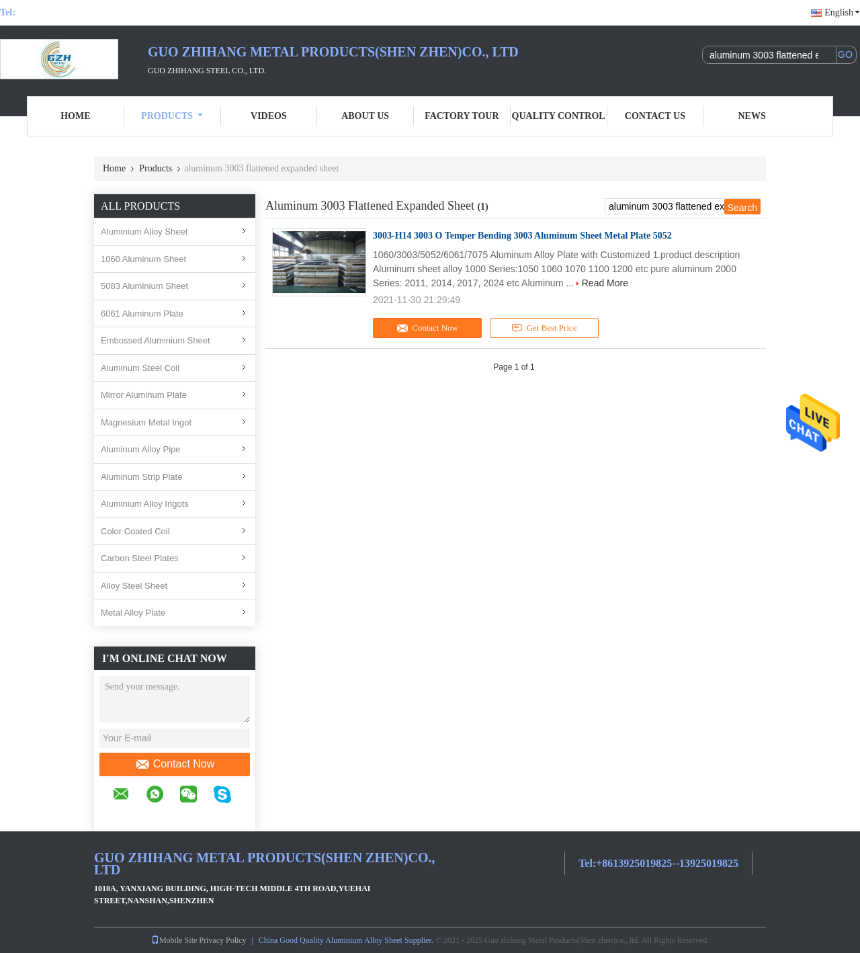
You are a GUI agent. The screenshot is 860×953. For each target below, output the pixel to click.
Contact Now (175, 764)
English (842, 12)
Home (75, 116)
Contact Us (655, 116)
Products (172, 116)
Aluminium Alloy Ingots (145, 504)
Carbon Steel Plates (140, 558)
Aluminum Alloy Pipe (141, 449)
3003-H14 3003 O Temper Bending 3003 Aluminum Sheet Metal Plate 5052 (522, 236)
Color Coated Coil (135, 531)
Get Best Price (544, 328)
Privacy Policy (222, 940)
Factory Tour (462, 116)
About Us (365, 116)
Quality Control (558, 116)
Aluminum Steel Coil (140, 368)
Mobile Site (174, 940)
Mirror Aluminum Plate (144, 395)
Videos (269, 116)
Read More (605, 283)
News (752, 116)
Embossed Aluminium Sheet (155, 340)
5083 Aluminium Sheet (144, 286)
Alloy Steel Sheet (134, 586)
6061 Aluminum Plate (142, 313)
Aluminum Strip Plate (141, 477)
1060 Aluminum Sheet (143, 259)
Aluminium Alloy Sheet (144, 231)
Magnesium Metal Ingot (146, 422)
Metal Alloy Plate (133, 613)
